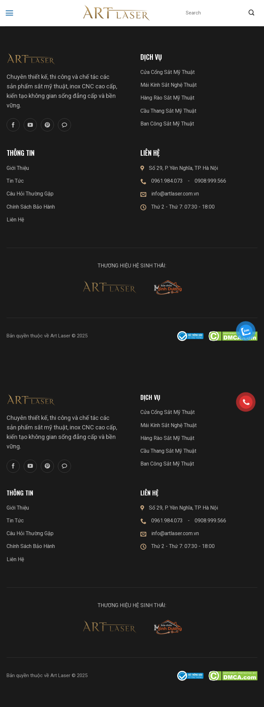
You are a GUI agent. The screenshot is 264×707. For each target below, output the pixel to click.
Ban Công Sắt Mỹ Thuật (167, 124)
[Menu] (9, 13)
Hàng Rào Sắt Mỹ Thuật (167, 98)
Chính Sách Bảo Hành (31, 207)
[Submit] (251, 13)
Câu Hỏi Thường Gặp (30, 194)
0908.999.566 (210, 181)
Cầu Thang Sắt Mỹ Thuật (168, 111)
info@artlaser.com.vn (175, 194)
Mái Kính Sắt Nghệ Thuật (168, 85)
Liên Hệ (15, 220)
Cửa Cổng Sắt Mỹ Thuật (167, 72)
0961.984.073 (167, 181)
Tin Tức (15, 181)
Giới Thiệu (18, 168)
